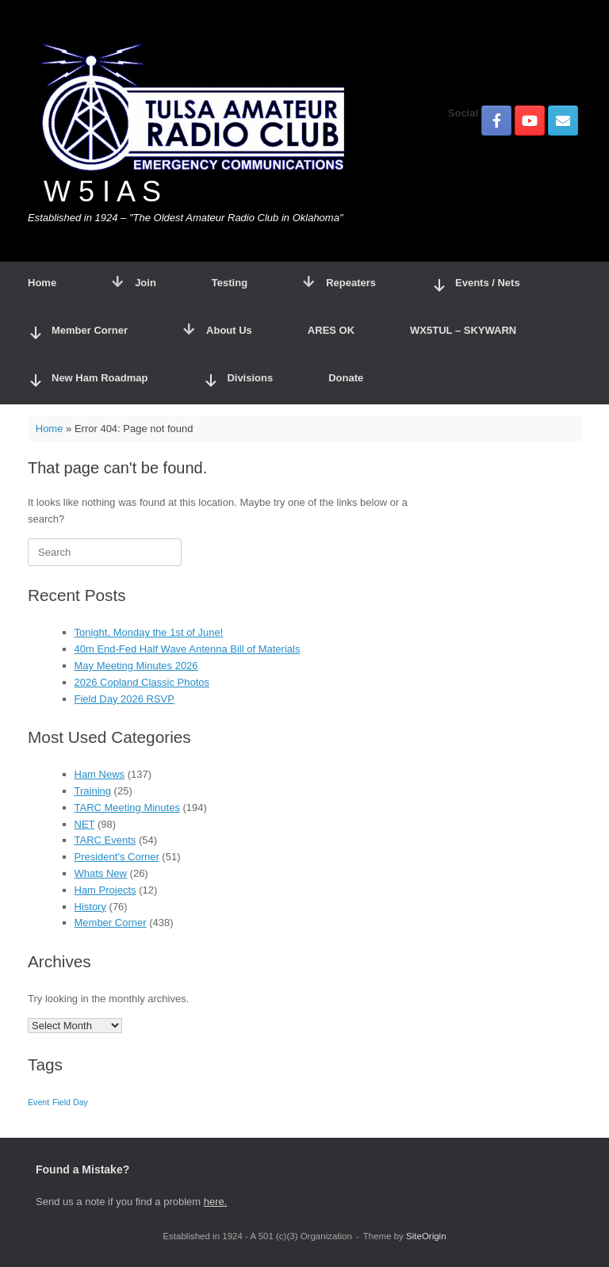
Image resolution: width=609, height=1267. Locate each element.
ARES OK (331, 330)
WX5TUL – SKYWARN (463, 330)
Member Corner (111, 922)
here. (216, 1202)
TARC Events (105, 840)
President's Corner (117, 857)
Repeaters (339, 283)
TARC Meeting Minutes (127, 807)
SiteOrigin (426, 1236)
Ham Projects (105, 890)
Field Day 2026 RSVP (124, 699)
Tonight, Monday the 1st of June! (149, 632)
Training (93, 791)
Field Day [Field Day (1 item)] (70, 1102)
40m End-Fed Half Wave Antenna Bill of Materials (188, 649)
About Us (217, 330)
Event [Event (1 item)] (38, 1102)
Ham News (100, 774)
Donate (345, 378)
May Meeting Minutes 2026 (136, 666)
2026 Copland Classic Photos (142, 682)
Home (42, 283)
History (90, 907)
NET (85, 824)
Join (134, 283)
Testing (229, 283)
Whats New (101, 873)
